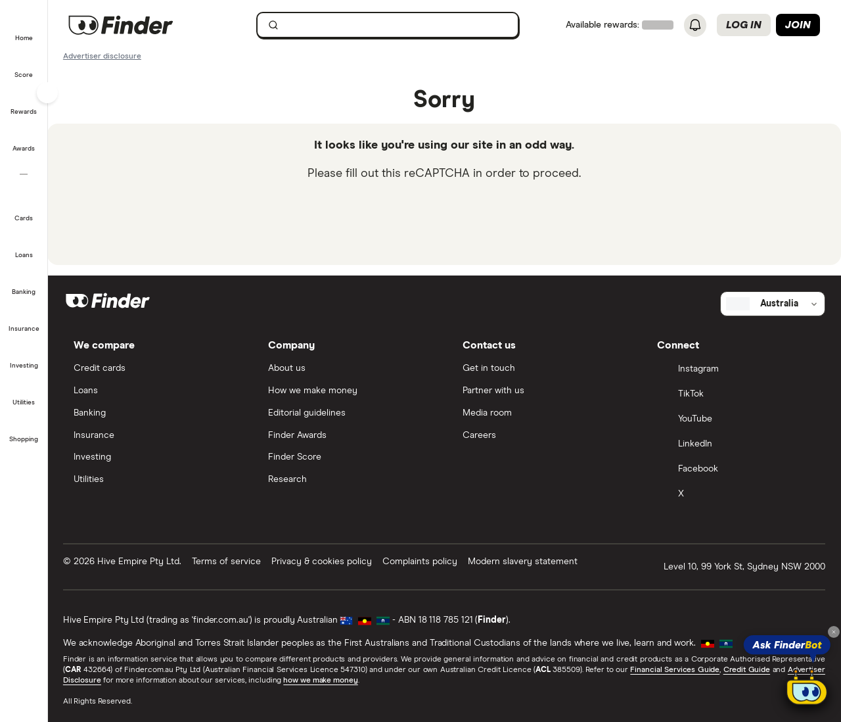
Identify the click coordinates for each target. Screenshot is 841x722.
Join (798, 25)
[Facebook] (736, 469)
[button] (24, 29)
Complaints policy (420, 561)
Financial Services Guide (675, 669)
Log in (743, 25)
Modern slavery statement (523, 561)
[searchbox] (388, 25)
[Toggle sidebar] (47, 92)
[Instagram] (736, 369)
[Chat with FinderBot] (807, 690)
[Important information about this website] (103, 55)
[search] (395, 28)
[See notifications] (695, 25)
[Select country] (773, 303)
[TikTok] (736, 394)
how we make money (321, 680)
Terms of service (227, 561)
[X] (736, 494)
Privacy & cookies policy (322, 561)
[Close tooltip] (834, 632)
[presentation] (445, 220)
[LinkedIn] (736, 444)
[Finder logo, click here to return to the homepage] (139, 25)
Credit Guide (746, 669)
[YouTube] (736, 419)
